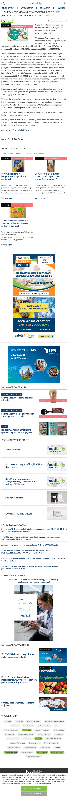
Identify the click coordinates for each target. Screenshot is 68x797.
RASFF (57, 747)
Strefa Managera (11, 752)
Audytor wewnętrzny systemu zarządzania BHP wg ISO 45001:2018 (29, 545)
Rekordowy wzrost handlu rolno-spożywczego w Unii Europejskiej (16, 431)
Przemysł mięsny (34, 743)
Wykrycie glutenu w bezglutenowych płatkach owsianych (13, 176)
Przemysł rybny (45, 747)
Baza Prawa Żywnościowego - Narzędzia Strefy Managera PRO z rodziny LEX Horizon (21, 482)
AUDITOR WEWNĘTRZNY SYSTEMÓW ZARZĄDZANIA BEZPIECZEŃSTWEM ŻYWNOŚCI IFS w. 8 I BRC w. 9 (25, 551)
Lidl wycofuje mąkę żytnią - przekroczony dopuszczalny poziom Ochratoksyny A (48, 176)
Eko (56, 726)
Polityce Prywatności (42, 783)
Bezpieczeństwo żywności (35, 153)
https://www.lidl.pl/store (18, 130)
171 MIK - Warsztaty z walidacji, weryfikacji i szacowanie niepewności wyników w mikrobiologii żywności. (30, 538)
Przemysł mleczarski (51, 743)
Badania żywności (33, 721)
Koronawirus (9, 734)
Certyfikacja (15, 726)
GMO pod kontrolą (14, 497)
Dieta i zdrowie (28, 726)
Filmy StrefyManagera (11, 730)
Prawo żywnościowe (53, 739)
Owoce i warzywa (13, 739)
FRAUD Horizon (12, 449)
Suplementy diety (27, 752)
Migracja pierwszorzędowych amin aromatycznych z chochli (17, 415)
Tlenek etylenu (42, 752)
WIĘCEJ (61, 8)
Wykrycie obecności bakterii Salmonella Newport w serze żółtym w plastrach (14, 223)
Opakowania (59, 734)
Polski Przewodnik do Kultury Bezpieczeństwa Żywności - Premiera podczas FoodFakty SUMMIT (19, 680)
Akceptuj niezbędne (33, 794)
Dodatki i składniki (44, 726)
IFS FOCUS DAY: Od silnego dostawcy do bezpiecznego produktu (19, 655)
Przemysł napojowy (14, 747)
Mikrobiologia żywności (26, 734)
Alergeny (19, 153)
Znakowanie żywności (34, 756)
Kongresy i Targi (59, 730)
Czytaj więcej (6, 198)
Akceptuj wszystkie (33, 788)
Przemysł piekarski (30, 747)
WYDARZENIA (27, 8)
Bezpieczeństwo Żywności (57, 21)
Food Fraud (27, 730)
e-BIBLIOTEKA (7, 8)
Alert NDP (19, 721)
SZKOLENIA (45, 8)
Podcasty (38, 739)
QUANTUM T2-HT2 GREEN (18, 513)
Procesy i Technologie (17, 743)
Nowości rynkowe (44, 734)
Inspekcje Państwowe (42, 730)
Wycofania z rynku (57, 752)
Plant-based (27, 739)
